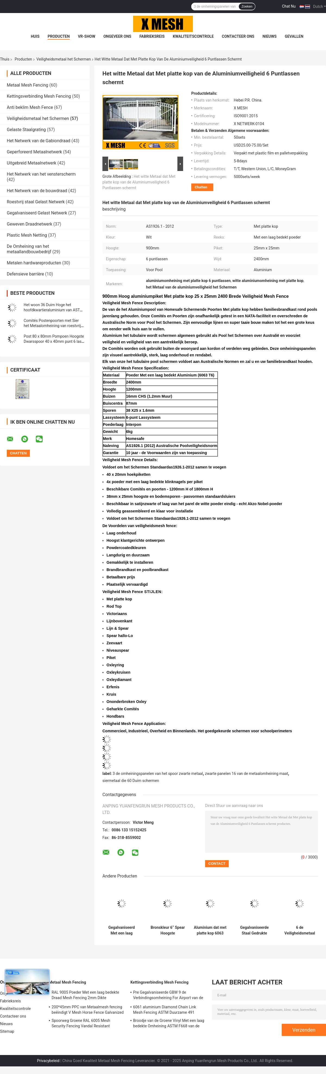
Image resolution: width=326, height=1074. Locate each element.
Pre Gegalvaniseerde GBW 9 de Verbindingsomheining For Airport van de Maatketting (168, 996)
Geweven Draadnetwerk (29, 224)
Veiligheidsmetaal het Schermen (63, 59)
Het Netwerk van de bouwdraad (37, 190)
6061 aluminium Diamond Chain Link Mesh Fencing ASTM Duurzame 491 (164, 1010)
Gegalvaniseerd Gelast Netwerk (37, 213)
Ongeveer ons (117, 36)
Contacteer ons (238, 36)
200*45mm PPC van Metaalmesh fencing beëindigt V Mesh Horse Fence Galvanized (88, 1010)
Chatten (201, 187)
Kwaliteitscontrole (193, 36)
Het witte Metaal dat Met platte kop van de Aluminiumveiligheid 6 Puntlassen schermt (138, 182)
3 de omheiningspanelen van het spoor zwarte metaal (158, 773)
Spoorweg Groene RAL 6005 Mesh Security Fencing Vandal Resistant (81, 1023)
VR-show (86, 36)
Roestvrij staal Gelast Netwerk (36, 201)
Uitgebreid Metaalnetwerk (31, 163)
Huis (35, 36)
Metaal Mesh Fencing (27, 85)
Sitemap (7, 1031)
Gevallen (294, 36)
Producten (59, 36)
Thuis (4, 59)
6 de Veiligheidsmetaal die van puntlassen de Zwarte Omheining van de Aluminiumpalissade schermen (299, 930)
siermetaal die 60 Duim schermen (130, 780)
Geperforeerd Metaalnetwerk (34, 151)
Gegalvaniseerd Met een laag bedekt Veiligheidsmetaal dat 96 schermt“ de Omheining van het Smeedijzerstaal (121, 930)
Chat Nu (289, 6)
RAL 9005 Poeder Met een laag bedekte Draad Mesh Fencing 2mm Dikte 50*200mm (85, 996)
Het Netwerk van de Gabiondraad (38, 140)
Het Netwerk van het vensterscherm (41, 174)
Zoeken (247, 6)
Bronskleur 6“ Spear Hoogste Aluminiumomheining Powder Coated (167, 930)
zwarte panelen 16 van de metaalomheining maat (246, 773)
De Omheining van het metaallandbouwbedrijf (29, 249)
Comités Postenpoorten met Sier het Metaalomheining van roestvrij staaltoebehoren (52, 325)
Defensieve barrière (25, 274)
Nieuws (269, 36)
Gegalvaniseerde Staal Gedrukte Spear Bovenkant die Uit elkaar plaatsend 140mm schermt (254, 930)
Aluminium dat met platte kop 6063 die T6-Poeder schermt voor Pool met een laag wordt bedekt (210, 930)
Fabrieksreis (152, 36)
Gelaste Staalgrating (26, 129)
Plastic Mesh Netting (27, 235)
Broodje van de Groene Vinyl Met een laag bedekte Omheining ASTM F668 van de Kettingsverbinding (168, 1024)
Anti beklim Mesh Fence (30, 107)
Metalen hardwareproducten (34, 262)
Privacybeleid (48, 1061)
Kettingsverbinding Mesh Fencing (39, 96)
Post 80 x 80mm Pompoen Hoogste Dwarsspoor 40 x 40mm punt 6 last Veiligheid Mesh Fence (54, 341)
